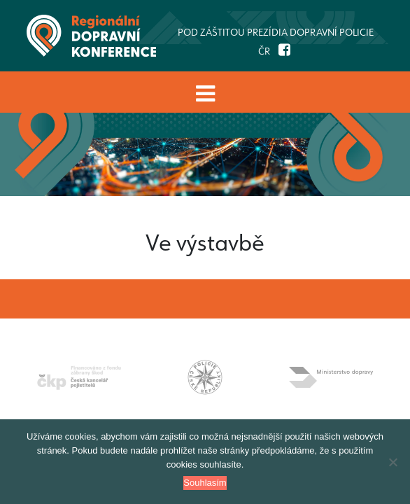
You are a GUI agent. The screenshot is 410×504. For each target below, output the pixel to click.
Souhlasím (204, 482)
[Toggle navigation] (205, 93)
